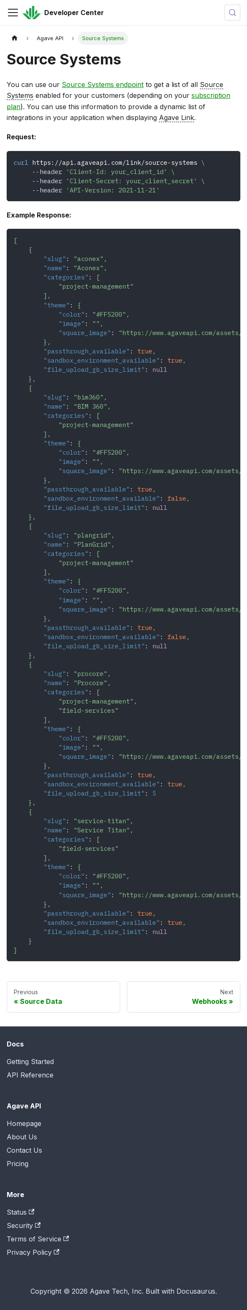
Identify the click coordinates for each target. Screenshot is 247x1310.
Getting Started (30, 1061)
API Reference (30, 1075)
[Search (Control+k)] (232, 12)
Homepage (24, 1123)
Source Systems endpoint (103, 84)
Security (23, 1225)
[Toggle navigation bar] (13, 12)
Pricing (17, 1163)
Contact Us (24, 1150)
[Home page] (15, 38)
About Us (22, 1137)
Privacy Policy (33, 1252)
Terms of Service (38, 1239)
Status (20, 1212)
